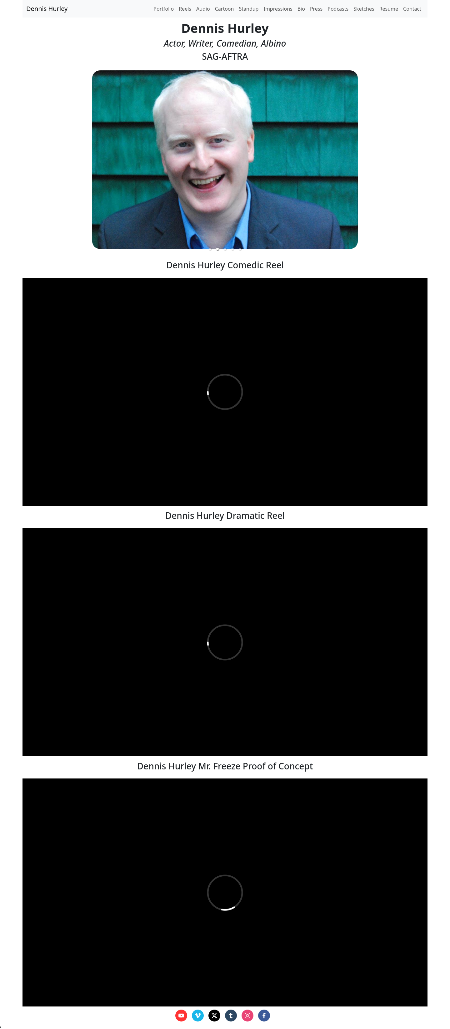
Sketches (363, 8)
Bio (301, 8)
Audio (203, 8)
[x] (214, 1015)
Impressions (277, 8)
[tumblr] (231, 1015)
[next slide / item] (423, 159)
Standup (248, 8)
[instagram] (247, 1015)
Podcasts (338, 8)
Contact (412, 8)
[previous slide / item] (26, 159)
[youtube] (181, 1015)
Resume (388, 8)
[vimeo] (198, 1015)
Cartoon (224, 8)
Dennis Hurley (47, 8)
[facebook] (264, 1015)
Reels (185, 8)
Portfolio (163, 8)
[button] (210, 249)
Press (316, 8)
